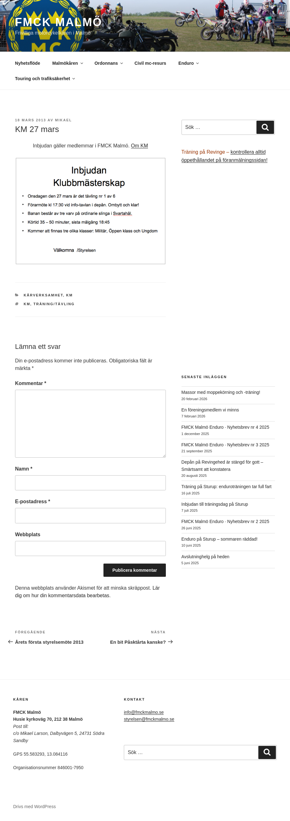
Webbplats (27, 534)
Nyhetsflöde (27, 63)
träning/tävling (54, 304)
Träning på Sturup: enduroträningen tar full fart (227, 486)
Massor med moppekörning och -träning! (221, 392)
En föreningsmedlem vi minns (210, 409)
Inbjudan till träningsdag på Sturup (215, 504)
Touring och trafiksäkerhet (45, 78)
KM (69, 295)
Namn (23, 468)
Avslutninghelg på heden (205, 556)
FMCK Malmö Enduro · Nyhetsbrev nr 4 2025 (225, 427)
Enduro (189, 63)
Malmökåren (68, 63)
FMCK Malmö (59, 22)
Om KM (139, 145)
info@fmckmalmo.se (144, 712)
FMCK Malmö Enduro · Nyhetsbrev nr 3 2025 (225, 444)
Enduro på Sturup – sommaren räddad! (220, 539)
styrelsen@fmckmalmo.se (149, 719)
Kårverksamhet (43, 295)
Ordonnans (109, 63)
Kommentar (30, 383)
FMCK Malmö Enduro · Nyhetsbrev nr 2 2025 (225, 521)
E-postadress (32, 501)
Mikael (63, 120)
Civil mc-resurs (150, 63)
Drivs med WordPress (34, 806)
